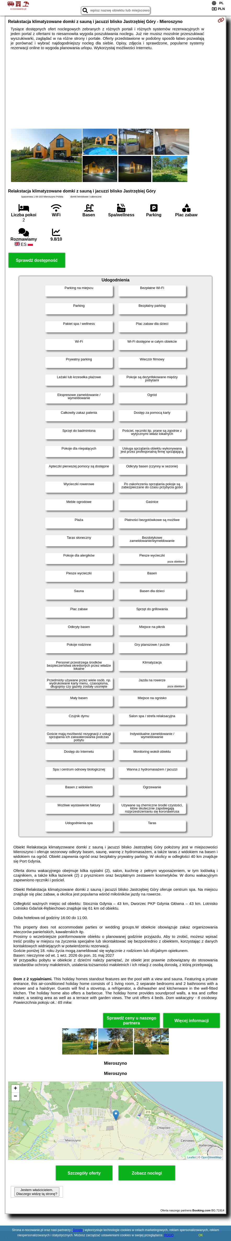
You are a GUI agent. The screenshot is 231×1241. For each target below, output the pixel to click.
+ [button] (15, 1089)
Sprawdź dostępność (37, 260)
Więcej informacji (192, 1020)
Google (78, 1230)
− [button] (15, 1097)
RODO (169, 1235)
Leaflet (191, 1157)
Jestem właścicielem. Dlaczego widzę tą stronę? (36, 1192)
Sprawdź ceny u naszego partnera (131, 1020)
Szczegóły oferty (84, 1173)
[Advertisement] (115, 89)
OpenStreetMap (211, 1157)
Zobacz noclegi (147, 1173)
